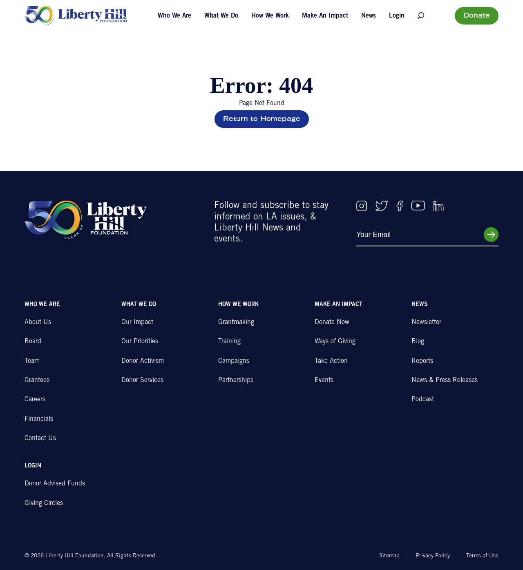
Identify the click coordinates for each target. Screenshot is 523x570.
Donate (476, 16)
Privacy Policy (433, 556)
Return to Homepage (261, 119)
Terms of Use (482, 556)
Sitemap (389, 556)
